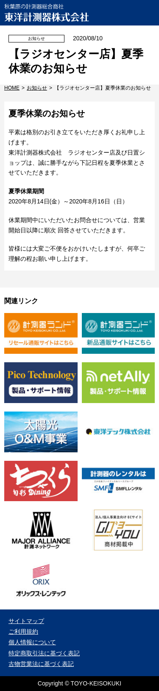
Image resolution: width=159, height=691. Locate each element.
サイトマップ (26, 621)
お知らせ (37, 88)
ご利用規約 (23, 631)
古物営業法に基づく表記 (41, 663)
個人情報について (32, 642)
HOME (12, 88)
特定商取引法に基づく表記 (44, 653)
